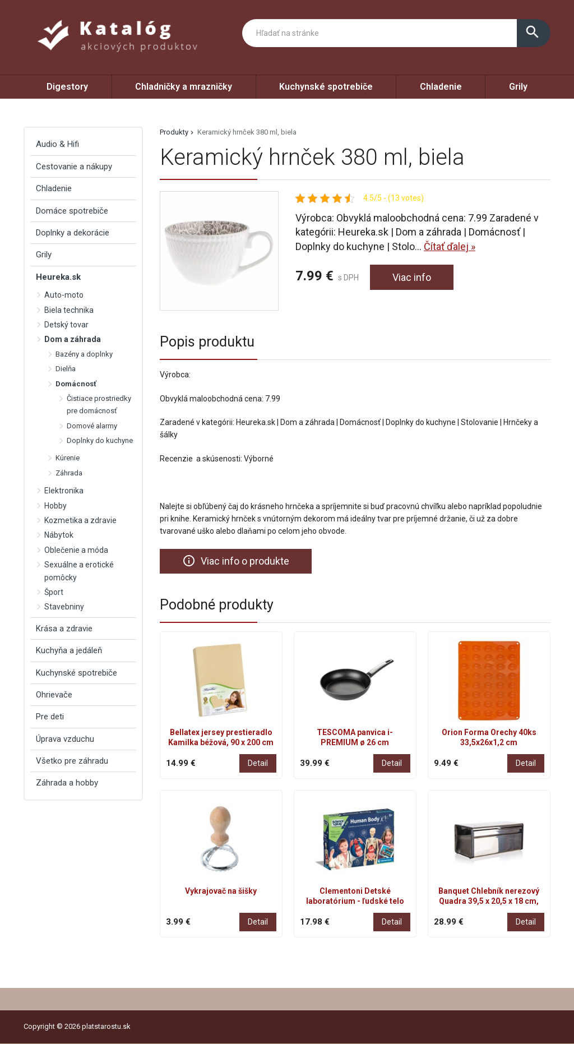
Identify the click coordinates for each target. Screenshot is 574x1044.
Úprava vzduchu (65, 739)
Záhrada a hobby (67, 783)
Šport (53, 592)
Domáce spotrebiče (72, 211)
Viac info (411, 277)
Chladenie (441, 86)
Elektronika (64, 490)
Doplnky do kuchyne (100, 440)
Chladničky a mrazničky (183, 86)
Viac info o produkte (235, 560)
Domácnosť (75, 384)
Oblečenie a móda (76, 550)
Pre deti (50, 717)
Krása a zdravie (64, 628)
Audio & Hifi (57, 144)
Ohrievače (54, 695)
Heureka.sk (58, 277)
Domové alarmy (92, 426)
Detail (258, 763)
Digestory (67, 86)
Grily (518, 86)
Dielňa (65, 368)
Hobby (55, 505)
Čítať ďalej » (449, 246)
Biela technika (69, 310)
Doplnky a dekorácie (72, 233)
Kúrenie (67, 458)
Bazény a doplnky (84, 354)
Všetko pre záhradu (72, 761)
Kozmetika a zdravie (80, 520)
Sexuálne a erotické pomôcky (79, 570)
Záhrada (68, 473)
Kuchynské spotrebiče (326, 86)
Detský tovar (66, 324)
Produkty (174, 132)
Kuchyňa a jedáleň (69, 650)
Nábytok (58, 534)
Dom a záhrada (72, 339)
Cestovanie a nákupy (74, 166)
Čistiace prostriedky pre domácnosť (99, 404)
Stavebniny (64, 606)
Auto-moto (64, 294)
